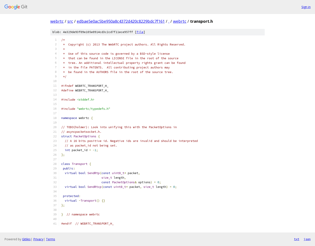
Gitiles (26, 239)
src (70, 21)
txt (296, 239)
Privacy (38, 239)
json (307, 239)
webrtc (57, 21)
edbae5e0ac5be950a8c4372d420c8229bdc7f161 (121, 21)
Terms (50, 239)
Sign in (306, 7)
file (140, 32)
